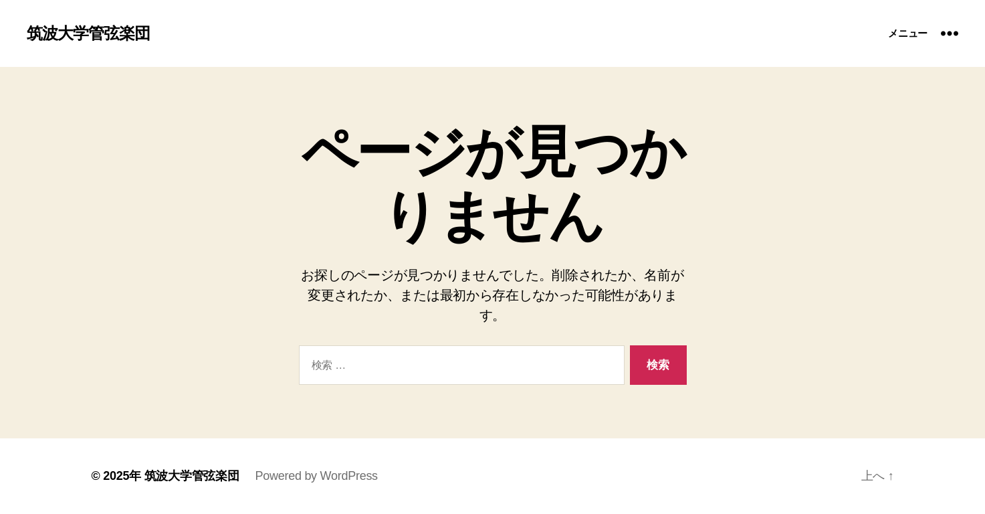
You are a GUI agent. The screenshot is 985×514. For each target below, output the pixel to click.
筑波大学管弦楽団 (88, 33)
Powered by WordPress (316, 476)
